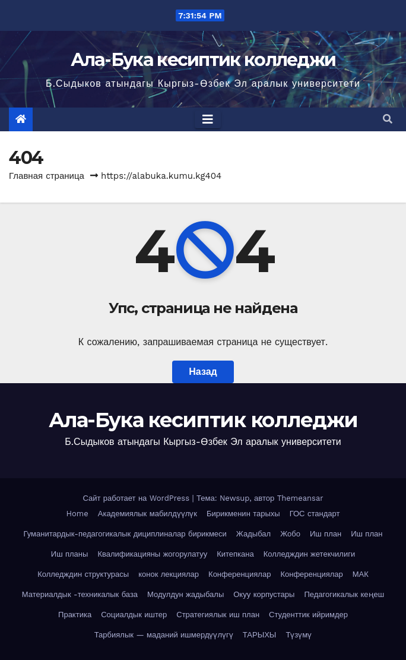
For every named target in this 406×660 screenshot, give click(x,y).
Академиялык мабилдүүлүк (147, 513)
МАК (361, 574)
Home (77, 513)
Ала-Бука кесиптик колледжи (203, 60)
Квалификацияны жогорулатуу (152, 554)
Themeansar (300, 498)
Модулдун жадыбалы (185, 594)
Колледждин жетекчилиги (309, 554)
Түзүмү (299, 634)
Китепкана (235, 554)
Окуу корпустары (263, 594)
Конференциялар (239, 574)
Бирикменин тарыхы (243, 513)
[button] (387, 119)
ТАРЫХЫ (260, 634)
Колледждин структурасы (83, 574)
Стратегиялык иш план (217, 614)
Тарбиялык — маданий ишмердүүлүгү (163, 634)
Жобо (290, 533)
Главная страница (46, 175)
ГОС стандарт (315, 513)
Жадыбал (253, 533)
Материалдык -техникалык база (80, 594)
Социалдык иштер (134, 614)
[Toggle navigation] (208, 119)
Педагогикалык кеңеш (344, 594)
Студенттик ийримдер (308, 614)
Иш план (325, 533)
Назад (203, 371)
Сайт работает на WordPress (137, 498)
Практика (74, 614)
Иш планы (69, 554)
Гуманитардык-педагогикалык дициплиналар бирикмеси (125, 533)
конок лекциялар (168, 574)
